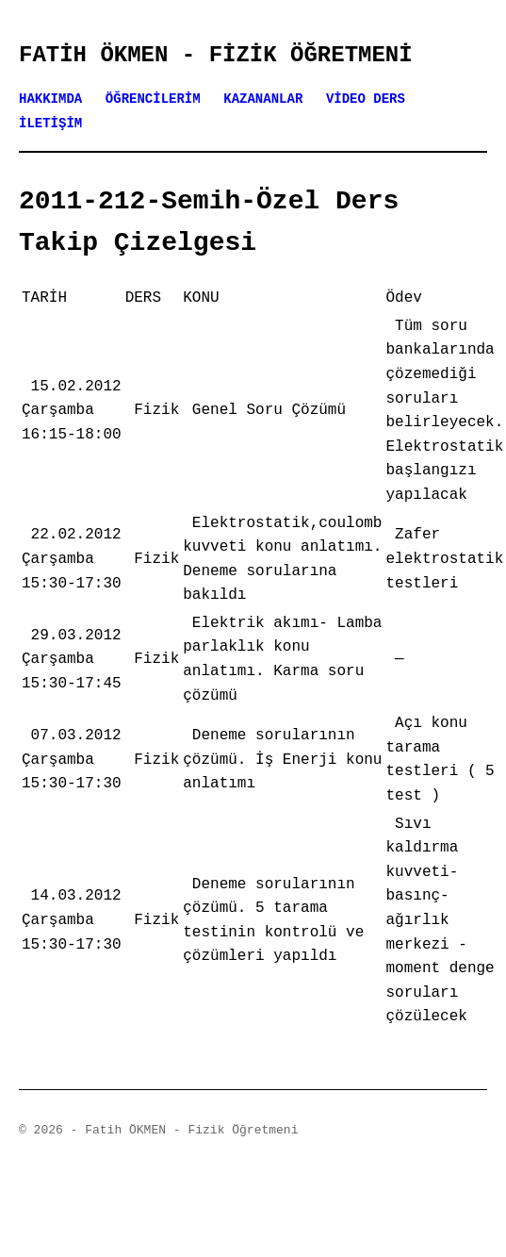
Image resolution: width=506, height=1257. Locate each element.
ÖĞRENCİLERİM (153, 99)
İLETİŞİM (50, 123)
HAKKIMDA (50, 99)
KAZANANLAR (262, 99)
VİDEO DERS (365, 99)
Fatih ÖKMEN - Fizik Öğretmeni (216, 55)
